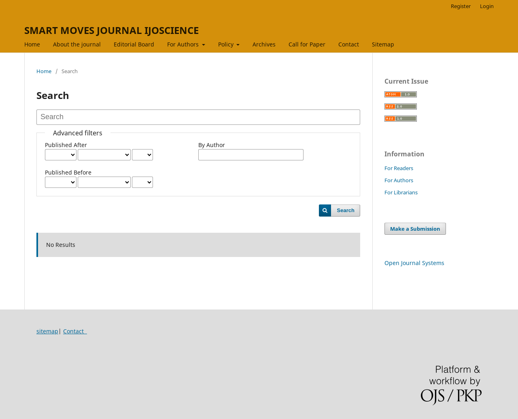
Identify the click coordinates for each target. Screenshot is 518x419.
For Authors (183, 44)
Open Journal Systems (414, 263)
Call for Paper (307, 44)
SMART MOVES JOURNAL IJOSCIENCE (111, 30)
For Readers (398, 168)
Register (461, 6)
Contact (348, 44)
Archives (264, 44)
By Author (211, 145)
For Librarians (401, 192)
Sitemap (383, 44)
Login (487, 6)
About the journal (77, 44)
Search (346, 210)
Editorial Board (134, 44)
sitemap (47, 331)
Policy (226, 44)
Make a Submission (415, 228)
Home (32, 44)
